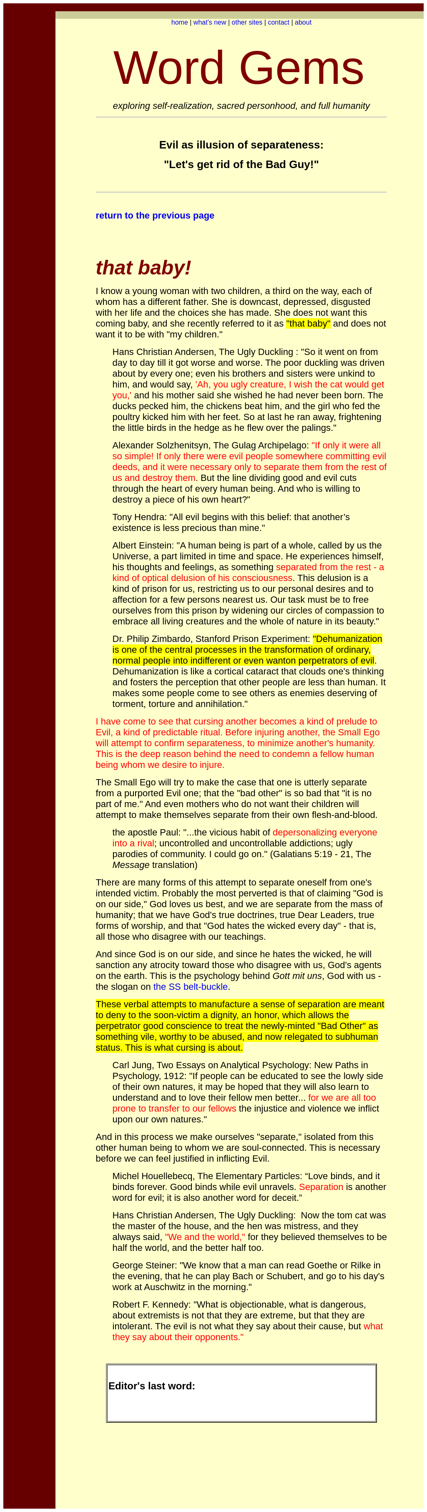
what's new (209, 22)
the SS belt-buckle (190, 986)
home (179, 22)
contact (278, 22)
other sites (247, 22)
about (303, 22)
